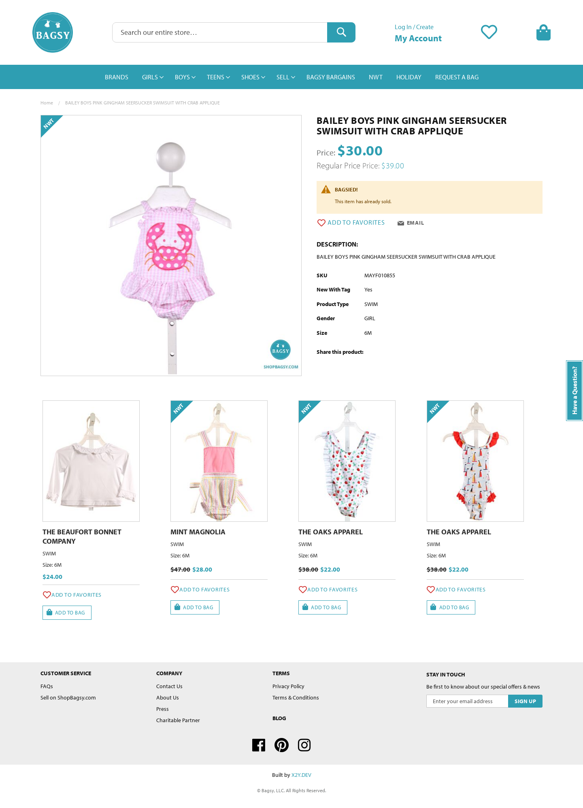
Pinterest (281, 745)
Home (46, 103)
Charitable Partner (178, 720)
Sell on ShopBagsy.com (68, 697)
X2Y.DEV (301, 774)
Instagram (304, 745)
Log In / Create (414, 27)
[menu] (291, 77)
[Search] (341, 32)
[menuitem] (116, 77)
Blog (279, 718)
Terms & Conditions (295, 697)
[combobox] (234, 32)
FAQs (46, 686)
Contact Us (169, 686)
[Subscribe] (525, 701)
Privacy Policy (288, 686)
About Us (167, 697)
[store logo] (52, 32)
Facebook (258, 745)
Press (162, 708)
